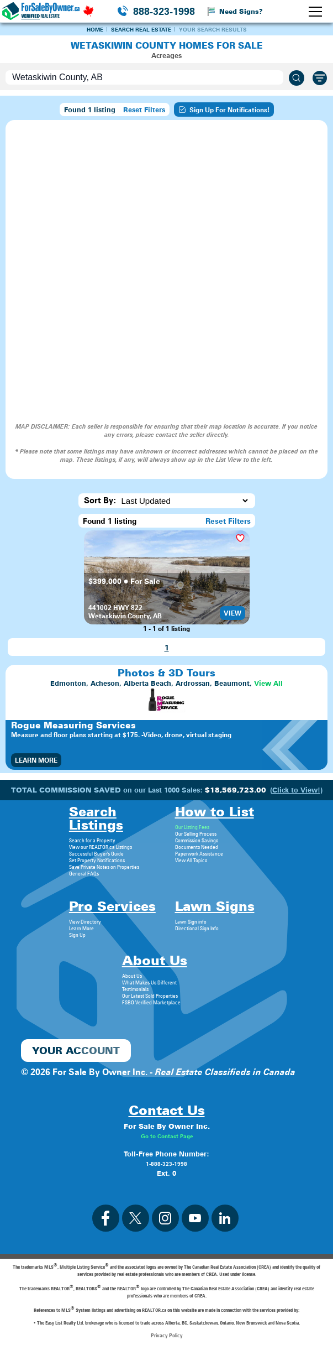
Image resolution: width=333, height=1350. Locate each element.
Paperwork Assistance (199, 853)
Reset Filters (144, 109)
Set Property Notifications (97, 860)
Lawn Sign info (191, 921)
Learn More (36, 760)
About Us (132, 975)
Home (95, 29)
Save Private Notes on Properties (104, 866)
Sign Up (77, 934)
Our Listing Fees (192, 826)
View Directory (85, 921)
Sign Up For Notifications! (224, 109)
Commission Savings (196, 840)
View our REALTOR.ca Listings (100, 846)
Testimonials (135, 989)
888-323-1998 (164, 11)
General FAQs (84, 873)
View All (268, 683)
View (232, 613)
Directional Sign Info (197, 928)
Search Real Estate (141, 29)
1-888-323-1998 (166, 1163)
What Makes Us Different (149, 982)
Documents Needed (196, 846)
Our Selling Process (195, 833)
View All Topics (191, 860)
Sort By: (100, 500)
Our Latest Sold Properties (150, 995)
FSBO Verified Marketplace (151, 1002)
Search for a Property (92, 840)
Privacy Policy (167, 1335)
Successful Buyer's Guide (96, 853)
